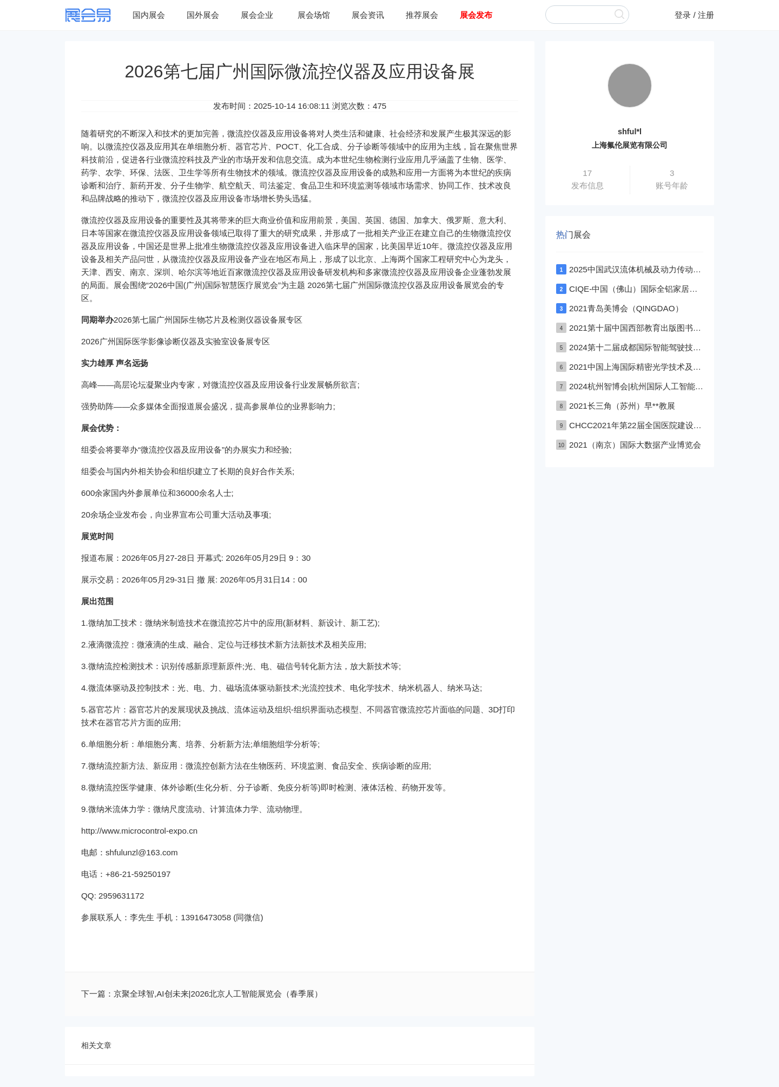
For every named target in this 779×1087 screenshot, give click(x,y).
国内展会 (149, 14)
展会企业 (257, 14)
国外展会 (203, 14)
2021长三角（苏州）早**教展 (622, 405)
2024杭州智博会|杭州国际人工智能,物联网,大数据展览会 (671, 386)
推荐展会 (422, 14)
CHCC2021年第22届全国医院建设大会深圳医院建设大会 (672, 425)
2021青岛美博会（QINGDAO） (626, 308)
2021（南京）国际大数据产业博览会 (635, 444)
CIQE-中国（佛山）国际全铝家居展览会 (641, 288)
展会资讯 (368, 14)
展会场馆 (314, 14)
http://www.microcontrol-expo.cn (139, 830)
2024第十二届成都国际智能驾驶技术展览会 (647, 347)
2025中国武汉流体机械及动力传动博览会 (643, 269)
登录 (683, 14)
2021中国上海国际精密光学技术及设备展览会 (651, 366)
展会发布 (476, 14)
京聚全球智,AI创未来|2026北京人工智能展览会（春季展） (218, 993)
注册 (706, 14)
